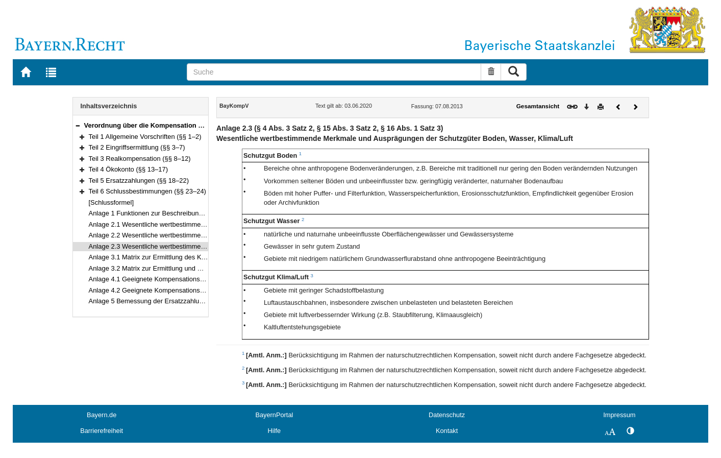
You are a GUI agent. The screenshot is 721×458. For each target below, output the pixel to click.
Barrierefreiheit (101, 431)
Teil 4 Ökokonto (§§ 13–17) (128, 169)
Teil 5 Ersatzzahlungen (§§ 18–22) (139, 180)
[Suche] (334, 72)
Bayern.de (101, 415)
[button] (77, 125)
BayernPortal (274, 415)
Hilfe (274, 431)
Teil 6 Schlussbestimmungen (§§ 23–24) (147, 191)
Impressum (619, 415)
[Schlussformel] (111, 202)
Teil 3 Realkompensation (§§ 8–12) (140, 158)
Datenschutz (447, 415)
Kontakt (447, 431)
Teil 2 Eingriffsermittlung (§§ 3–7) (137, 147)
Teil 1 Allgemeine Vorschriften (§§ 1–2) (145, 136)
